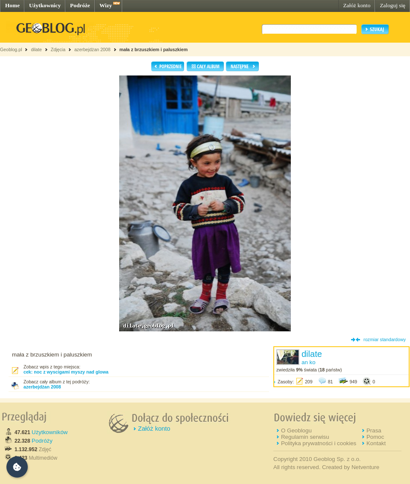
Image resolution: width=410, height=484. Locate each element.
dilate (36, 49)
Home (12, 5)
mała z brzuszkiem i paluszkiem (154, 49)
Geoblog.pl (11, 49)
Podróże (80, 5)
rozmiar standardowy (384, 339)
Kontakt (376, 443)
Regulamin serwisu (305, 437)
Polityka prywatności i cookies (318, 443)
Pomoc (375, 437)
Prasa (373, 430)
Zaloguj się (392, 5)
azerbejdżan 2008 (92, 49)
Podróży (42, 441)
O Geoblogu (296, 430)
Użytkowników (49, 432)
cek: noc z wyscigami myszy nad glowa (65, 371)
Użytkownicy (45, 5)
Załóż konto (356, 5)
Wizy (106, 5)
